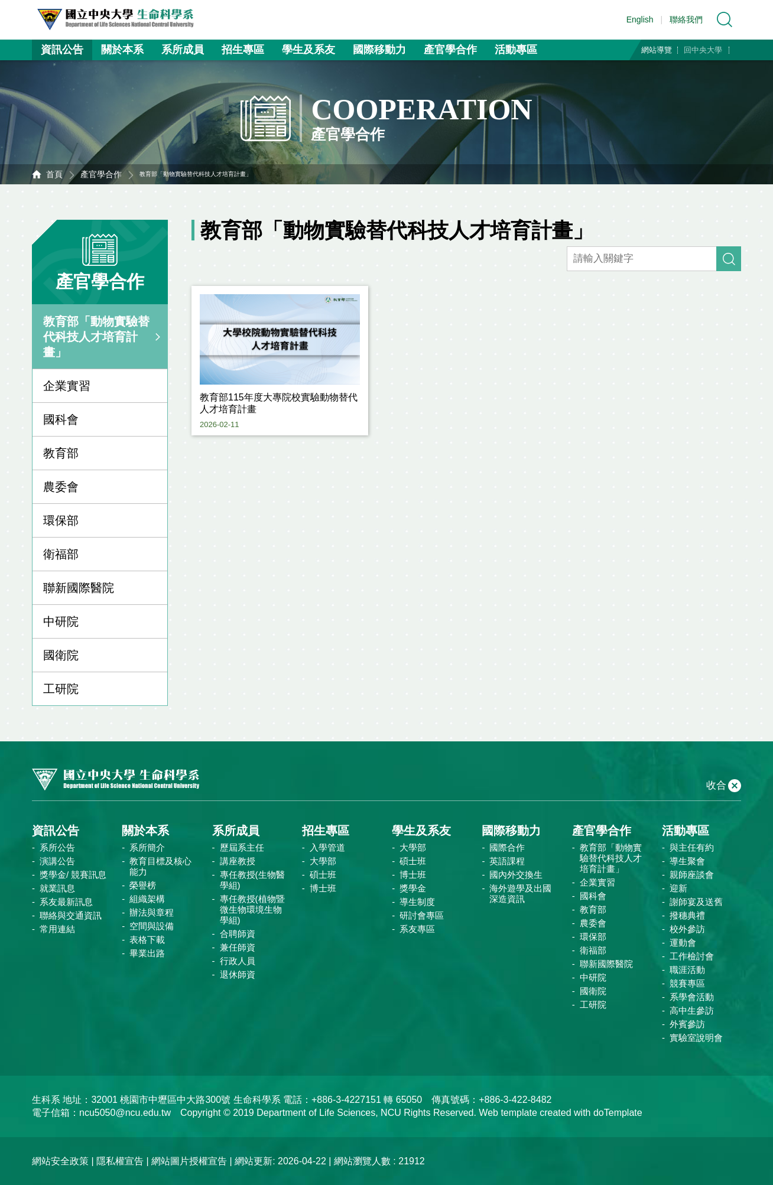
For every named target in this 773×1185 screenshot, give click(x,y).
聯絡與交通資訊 (71, 915)
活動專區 (516, 50)
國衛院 (61, 655)
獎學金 (413, 888)
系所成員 (182, 50)
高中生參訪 (692, 1010)
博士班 (323, 888)
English (640, 19)
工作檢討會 (692, 956)
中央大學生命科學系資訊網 (121, 19)
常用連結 (57, 929)
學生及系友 (308, 50)
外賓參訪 (687, 1024)
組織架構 (147, 899)
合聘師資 (237, 934)
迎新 (678, 888)
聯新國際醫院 (78, 587)
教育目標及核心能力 (160, 866)
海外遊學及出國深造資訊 (520, 893)
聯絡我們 (686, 19)
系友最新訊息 (66, 902)
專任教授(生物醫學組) (252, 880)
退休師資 (237, 974)
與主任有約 (692, 847)
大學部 (323, 861)
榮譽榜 (142, 885)
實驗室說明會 (696, 1038)
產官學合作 (450, 50)
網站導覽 (656, 49)
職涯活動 (687, 970)
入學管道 (327, 847)
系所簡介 (147, 847)
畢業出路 (147, 953)
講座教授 (237, 861)
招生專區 (243, 50)
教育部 (61, 453)
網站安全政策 (60, 1161)
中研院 (61, 621)
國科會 (61, 419)
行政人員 (237, 961)
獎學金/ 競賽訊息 (73, 875)
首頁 (54, 174)
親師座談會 (692, 875)
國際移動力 (379, 50)
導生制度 (417, 902)
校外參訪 (687, 929)
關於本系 (122, 50)
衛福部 (61, 554)
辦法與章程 (151, 912)
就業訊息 (57, 888)
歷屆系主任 (242, 847)
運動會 (683, 942)
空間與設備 (151, 926)
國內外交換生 (516, 875)
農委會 (61, 486)
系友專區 (417, 929)
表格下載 (147, 940)
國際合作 (507, 847)
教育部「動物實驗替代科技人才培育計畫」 (96, 337)
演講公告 (57, 861)
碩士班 (323, 875)
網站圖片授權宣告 (189, 1161)
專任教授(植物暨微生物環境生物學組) (252, 909)
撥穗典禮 (687, 915)
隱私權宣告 (120, 1161)
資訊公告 (62, 50)
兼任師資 (237, 947)
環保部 (61, 520)
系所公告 (57, 847)
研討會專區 (422, 915)
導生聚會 (687, 861)
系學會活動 (692, 997)
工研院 (61, 688)
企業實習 (66, 385)
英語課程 (507, 861)
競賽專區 (687, 983)
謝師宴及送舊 (696, 902)
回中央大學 (703, 49)
